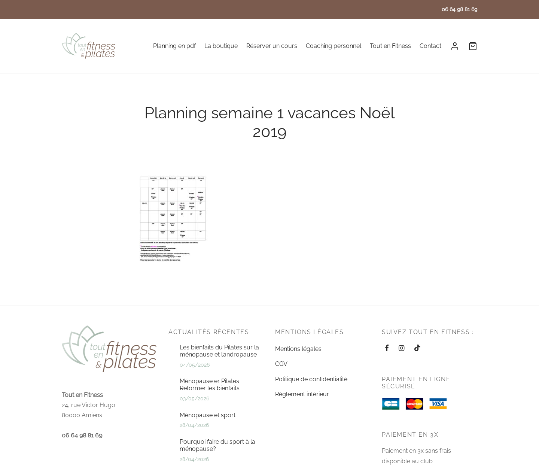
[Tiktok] (417, 358)
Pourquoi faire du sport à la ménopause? (217, 454)
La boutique (221, 45)
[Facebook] (387, 358)
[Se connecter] (454, 46)
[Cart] (472, 46)
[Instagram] (401, 358)
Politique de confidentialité (311, 388)
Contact (430, 45)
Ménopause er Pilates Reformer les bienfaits (210, 394)
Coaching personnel (333, 45)
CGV (281, 373)
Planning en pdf (174, 45)
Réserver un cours (271, 45)
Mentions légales (298, 357)
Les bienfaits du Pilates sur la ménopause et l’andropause (219, 360)
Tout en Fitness (390, 45)
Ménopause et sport (207, 424)
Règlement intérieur (302, 403)
